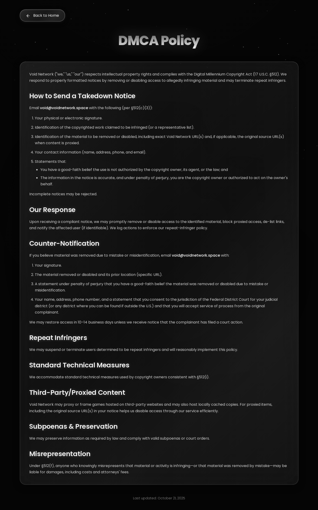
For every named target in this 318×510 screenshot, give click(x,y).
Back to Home (42, 15)
